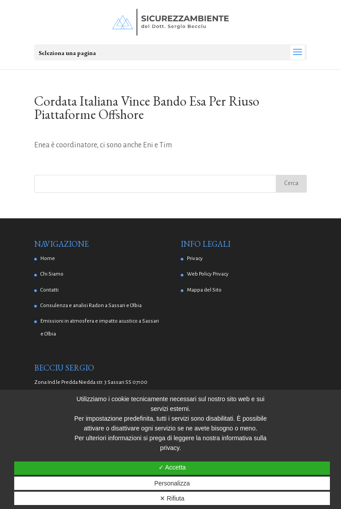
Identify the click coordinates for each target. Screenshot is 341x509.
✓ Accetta (172, 467)
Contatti (49, 290)
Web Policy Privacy (208, 274)
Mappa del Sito (204, 290)
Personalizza (172, 483)
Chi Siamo (51, 274)
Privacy (195, 258)
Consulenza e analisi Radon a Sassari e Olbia (91, 305)
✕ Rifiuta (172, 498)
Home (47, 258)
